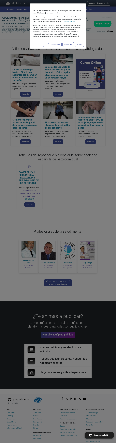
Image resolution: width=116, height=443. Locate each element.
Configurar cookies (52, 44)
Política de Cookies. (69, 21)
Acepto (79, 44)
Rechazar (68, 44)
